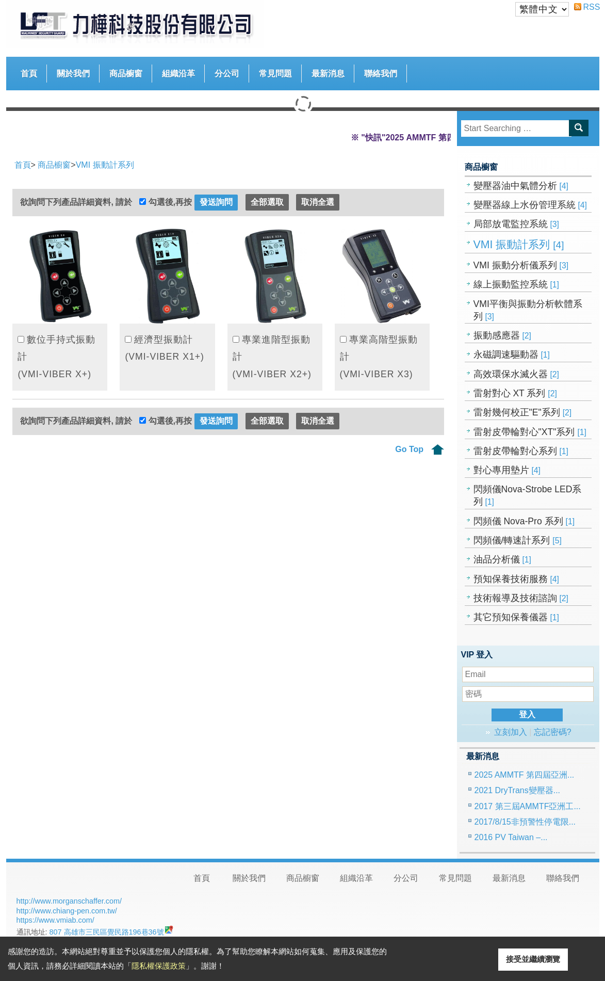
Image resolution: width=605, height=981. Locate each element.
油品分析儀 (502, 559)
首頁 (29, 73)
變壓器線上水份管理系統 (530, 205)
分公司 (227, 73)
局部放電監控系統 (516, 224)
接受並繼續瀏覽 (533, 959)
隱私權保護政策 (159, 965)
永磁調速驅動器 (511, 354)
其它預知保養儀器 (516, 617)
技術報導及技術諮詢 (521, 598)
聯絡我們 (380, 73)
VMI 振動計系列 (518, 244)
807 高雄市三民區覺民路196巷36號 (107, 932)
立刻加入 (510, 732)
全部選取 (267, 202)
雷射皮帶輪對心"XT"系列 (529, 432)
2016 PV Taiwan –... (511, 837)
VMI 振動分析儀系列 (521, 265)
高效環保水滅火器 (516, 374)
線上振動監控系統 (516, 284)
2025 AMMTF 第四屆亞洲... (525, 774)
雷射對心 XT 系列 (515, 393)
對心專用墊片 (507, 470)
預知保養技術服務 (516, 579)
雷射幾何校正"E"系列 (522, 412)
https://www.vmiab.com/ (55, 920)
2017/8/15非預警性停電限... (525, 821)
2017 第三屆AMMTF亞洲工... (528, 806)
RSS (587, 7)
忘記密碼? (552, 732)
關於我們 (73, 73)
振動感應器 (502, 335)
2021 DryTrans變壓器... (518, 790)
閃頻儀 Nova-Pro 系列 (524, 521)
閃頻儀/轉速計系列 (517, 540)
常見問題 (275, 73)
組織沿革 (178, 73)
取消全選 (317, 202)
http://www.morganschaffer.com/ (69, 901)
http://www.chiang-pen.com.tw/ (67, 911)
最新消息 (328, 73)
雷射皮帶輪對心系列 (521, 451)
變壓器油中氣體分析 (521, 186)
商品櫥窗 (125, 71)
